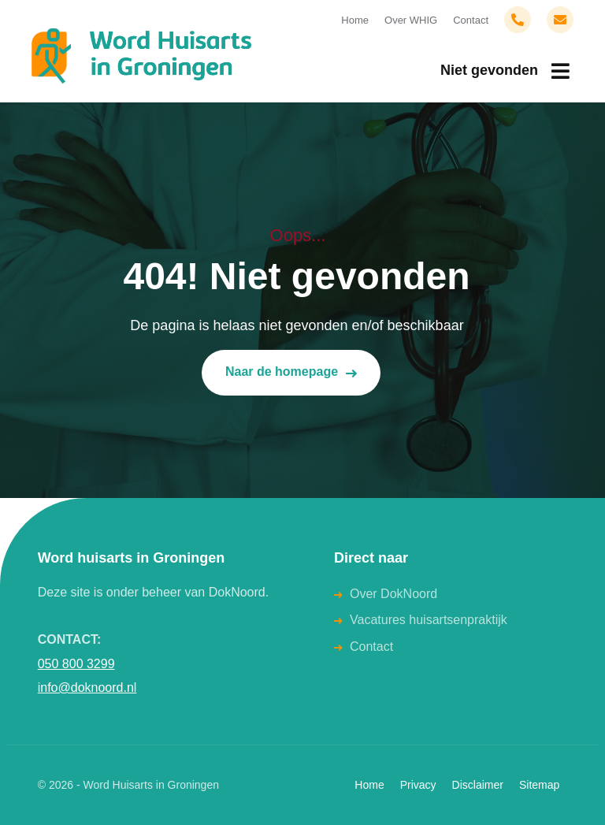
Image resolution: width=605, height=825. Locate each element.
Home (355, 20)
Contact (470, 20)
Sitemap (539, 784)
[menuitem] (505, 70)
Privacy (418, 784)
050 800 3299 (76, 664)
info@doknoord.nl (87, 687)
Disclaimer (477, 784)
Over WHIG (410, 20)
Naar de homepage (291, 372)
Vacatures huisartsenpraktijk (428, 619)
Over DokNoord (393, 593)
